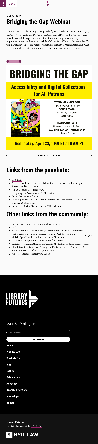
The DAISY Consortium (24, 203)
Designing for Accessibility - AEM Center (33, 193)
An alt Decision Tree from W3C (28, 189)
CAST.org (17, 179)
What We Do (13, 358)
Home (9, 345)
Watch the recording (49, 155)
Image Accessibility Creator (26, 196)
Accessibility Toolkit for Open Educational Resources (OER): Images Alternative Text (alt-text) (47, 184)
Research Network (16, 390)
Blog (8, 364)
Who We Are (13, 352)
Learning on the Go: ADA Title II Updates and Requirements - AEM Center (50, 199)
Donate (10, 402)
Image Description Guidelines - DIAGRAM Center (38, 206)
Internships (12, 396)
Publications (13, 377)
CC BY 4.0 (36, 425)
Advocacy (11, 383)
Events (10, 371)
